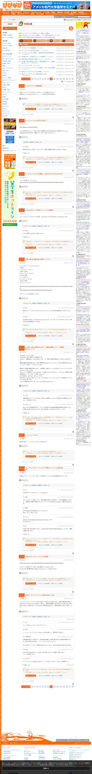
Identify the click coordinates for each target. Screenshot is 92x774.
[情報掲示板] (59, 12)
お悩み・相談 (7, 61)
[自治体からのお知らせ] (15, 12)
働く (5, 65)
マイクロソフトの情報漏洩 (29, 48)
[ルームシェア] (6, 13)
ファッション (7, 82)
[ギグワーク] (48, 13)
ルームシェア (42, 759)
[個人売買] (66, 12)
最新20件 (32, 142)
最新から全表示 (8, 35)
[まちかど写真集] (39, 13)
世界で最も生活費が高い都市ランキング (32, 59)
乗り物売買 (41, 753)
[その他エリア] (83, 13)
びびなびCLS (6, 751)
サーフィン (7, 111)
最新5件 (26, 142)
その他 (5, 115)
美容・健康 (7, 84)
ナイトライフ (7, 92)
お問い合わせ (6, 759)
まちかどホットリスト (30, 753)
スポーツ (6, 106)
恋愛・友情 (7, 89)
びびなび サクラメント (75, 756)
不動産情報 (41, 757)
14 (60, 79)
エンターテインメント (10, 80)
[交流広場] (31, 13)
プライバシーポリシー (26, 743)
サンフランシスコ (21, 19)
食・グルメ (7, 70)
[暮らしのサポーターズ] (22, 13)
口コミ (5, 94)
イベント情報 (27, 755)
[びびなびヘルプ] (65, 13)
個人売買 (41, 751)
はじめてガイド (7, 753)
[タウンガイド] (25, 12)
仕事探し (26, 759)
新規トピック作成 (10, 28)
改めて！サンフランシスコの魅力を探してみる (34, 74)
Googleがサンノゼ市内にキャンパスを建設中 (34, 56)
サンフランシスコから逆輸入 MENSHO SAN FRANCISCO (38, 52)
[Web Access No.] (57, 13)
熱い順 (5, 48)
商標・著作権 (13, 743)
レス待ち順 (7, 50)
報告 (58, 146)
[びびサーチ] (5, 12)
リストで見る (7, 43)
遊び (5, 96)
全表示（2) (38, 142)
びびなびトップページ (10, 150)
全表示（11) (46, 616)
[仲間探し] (13, 13)
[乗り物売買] (73, 12)
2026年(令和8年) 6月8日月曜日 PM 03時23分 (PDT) (78, 20)
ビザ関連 (6, 99)
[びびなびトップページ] (11, 5)
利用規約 (5, 743)
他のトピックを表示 (57, 109)
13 (57, 79)
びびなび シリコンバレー (75, 754)
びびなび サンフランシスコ (76, 752)
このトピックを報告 (28, 114)
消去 (56, 404)
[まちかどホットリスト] (35, 12)
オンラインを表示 (8, 37)
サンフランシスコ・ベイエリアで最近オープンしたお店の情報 (38, 67)
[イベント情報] (45, 12)
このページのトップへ (83, 743)
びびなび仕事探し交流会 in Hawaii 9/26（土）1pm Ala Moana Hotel (37, 37)
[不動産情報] (80, 12)
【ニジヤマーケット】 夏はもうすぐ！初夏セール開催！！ (35, 33)
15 (63, 79)
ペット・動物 (7, 77)
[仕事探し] (52, 12)
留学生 (5, 101)
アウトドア (7, 113)
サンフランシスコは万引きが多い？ (31, 50)
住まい (5, 73)
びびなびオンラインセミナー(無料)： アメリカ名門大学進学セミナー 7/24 (39, 35)
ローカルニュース (8, 58)
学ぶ (5, 87)
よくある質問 (6, 757)
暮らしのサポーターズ (59, 751)
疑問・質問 (7, 63)
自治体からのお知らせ (59, 753)
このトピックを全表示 (44, 109)
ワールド (4, 19)
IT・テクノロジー (8, 68)
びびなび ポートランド (75, 758)
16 (67, 79)
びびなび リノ (72, 759)
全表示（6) (46, 485)
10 (48, 79)
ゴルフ (5, 108)
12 (54, 79)
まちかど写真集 (57, 759)
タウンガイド (27, 751)
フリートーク (7, 56)
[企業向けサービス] (73, 13)
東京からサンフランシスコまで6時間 (31, 71)
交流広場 (10, 24)
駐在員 (5, 103)
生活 (5, 75)
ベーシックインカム (27, 65)
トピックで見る (8, 45)
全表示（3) (46, 303)
